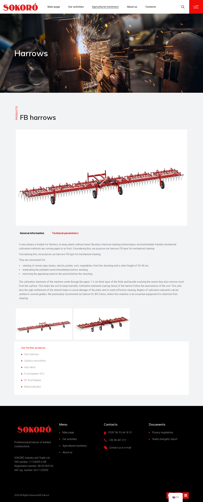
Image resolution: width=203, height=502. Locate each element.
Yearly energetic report (164, 439)
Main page (68, 432)
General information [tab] (32, 233)
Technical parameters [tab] (65, 233)
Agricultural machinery (74, 445)
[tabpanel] (101, 271)
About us (67, 452)
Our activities (69, 439)
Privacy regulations (162, 432)
